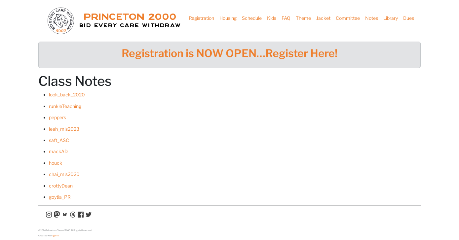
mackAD (58, 151)
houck (55, 163)
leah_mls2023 (64, 129)
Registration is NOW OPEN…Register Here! (229, 53)
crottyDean (61, 186)
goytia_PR (60, 197)
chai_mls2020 (64, 174)
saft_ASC (59, 140)
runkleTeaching (65, 106)
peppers (57, 117)
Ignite (56, 235)
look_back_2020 (67, 94)
